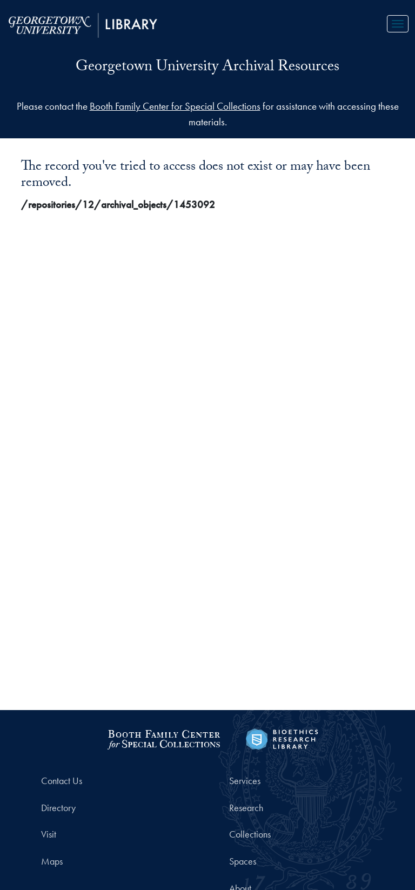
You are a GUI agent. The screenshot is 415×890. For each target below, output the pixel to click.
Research (246, 808)
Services (244, 781)
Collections (250, 834)
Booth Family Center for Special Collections (175, 106)
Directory (58, 808)
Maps (52, 861)
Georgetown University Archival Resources (207, 68)
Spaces (242, 861)
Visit (48, 834)
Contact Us (61, 781)
